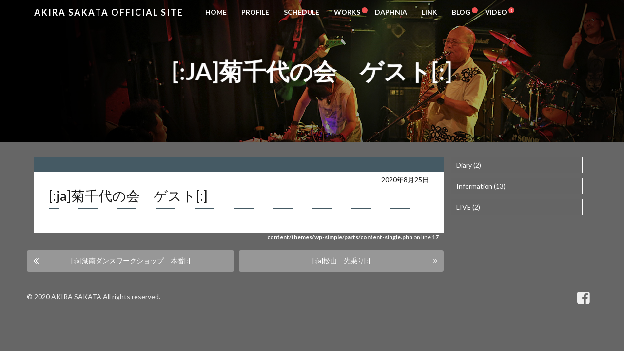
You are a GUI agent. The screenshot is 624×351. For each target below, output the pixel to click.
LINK (429, 12)
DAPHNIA (391, 12)
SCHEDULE (301, 12)
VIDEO (496, 12)
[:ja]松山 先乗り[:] (341, 260)
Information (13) (481, 186)
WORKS (347, 12)
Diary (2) (468, 165)
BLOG (461, 12)
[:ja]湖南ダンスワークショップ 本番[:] (130, 260)
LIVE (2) (468, 207)
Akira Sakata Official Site (108, 12)
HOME (216, 12)
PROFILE (255, 12)
